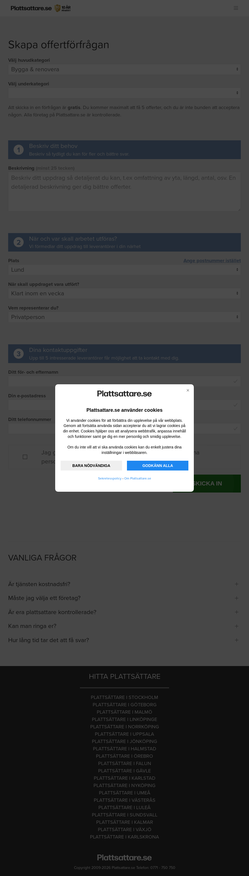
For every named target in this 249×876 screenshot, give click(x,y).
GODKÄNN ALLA (157, 465)
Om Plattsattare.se (137, 478)
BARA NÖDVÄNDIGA (91, 465)
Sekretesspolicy (110, 478)
